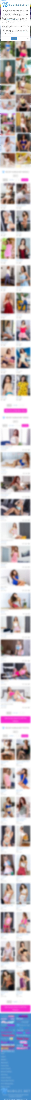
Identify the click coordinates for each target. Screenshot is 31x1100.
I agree (14, 38)
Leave (27, 38)
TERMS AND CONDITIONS (12, 19)
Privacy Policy (26, 31)
